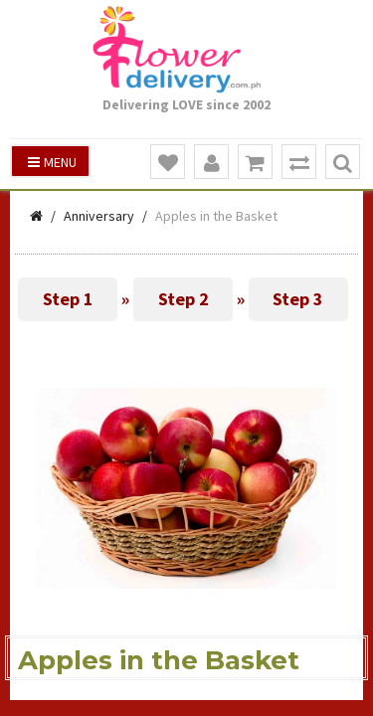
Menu (52, 162)
